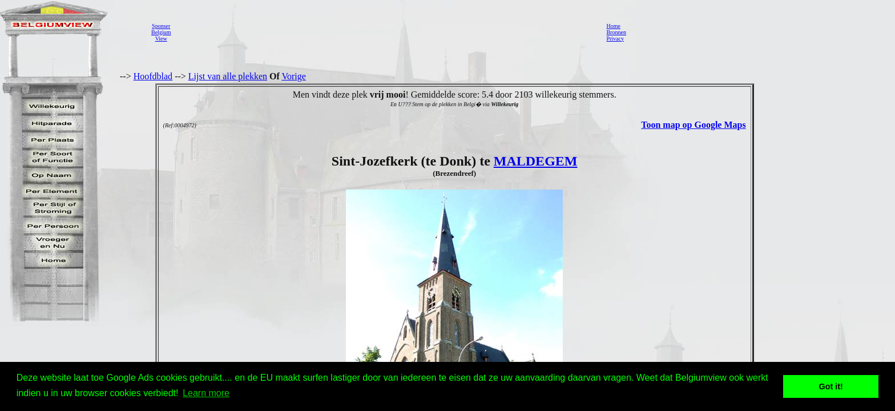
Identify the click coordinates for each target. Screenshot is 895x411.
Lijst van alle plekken (227, 76)
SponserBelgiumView (161, 32)
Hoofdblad (153, 76)
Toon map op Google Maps (693, 125)
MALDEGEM (536, 161)
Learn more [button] (206, 393)
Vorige (294, 76)
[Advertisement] (385, 32)
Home (613, 26)
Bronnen (616, 32)
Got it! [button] (831, 386)
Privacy (615, 38)
